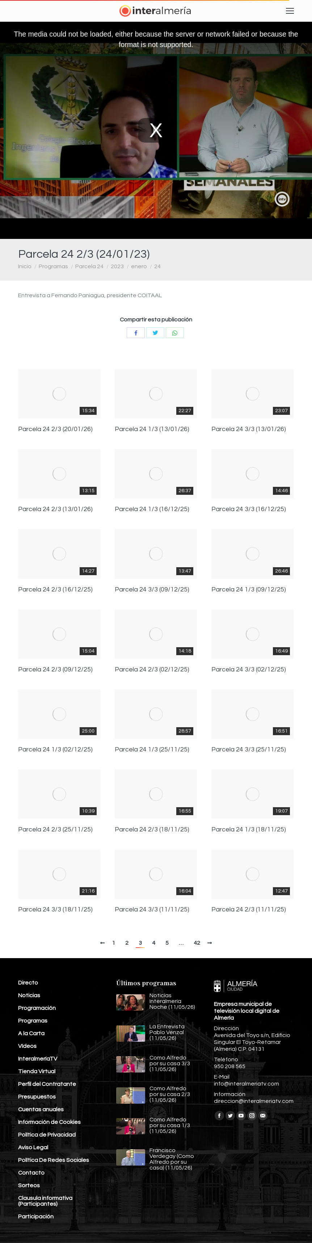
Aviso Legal (33, 1147)
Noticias (29, 995)
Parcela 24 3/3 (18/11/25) (55, 909)
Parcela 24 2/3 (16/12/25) (55, 589)
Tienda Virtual (36, 1071)
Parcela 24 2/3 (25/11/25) (55, 829)
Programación (37, 1008)
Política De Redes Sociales (53, 1160)
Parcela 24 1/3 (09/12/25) (248, 589)
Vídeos (27, 1046)
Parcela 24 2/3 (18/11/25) (152, 829)
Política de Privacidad (47, 1135)
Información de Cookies (49, 1122)
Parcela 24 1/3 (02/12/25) (55, 749)
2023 (117, 266)
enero (139, 266)
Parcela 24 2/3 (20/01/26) (55, 429)
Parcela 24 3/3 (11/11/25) (152, 909)
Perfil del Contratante (47, 1084)
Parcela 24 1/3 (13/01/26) (152, 429)
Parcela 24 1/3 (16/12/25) (152, 509)
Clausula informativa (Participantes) (45, 1201)
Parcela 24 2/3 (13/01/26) (55, 509)
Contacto (31, 1173)
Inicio (24, 266)
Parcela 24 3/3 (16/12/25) (248, 509)
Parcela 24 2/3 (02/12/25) (152, 669)
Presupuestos (37, 1097)
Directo (28, 983)
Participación (36, 1216)
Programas (53, 266)
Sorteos (29, 1185)
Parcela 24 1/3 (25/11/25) (152, 749)
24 (157, 266)
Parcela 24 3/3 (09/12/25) (152, 589)
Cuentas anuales (41, 1109)
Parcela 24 (89, 266)
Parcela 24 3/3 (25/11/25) (248, 749)
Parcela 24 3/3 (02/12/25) (248, 669)
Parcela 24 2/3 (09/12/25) (55, 669)
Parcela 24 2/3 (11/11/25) (248, 909)
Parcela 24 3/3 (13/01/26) (248, 429)
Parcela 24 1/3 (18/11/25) (248, 829)
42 (197, 943)
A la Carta (31, 1033)
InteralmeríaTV (37, 1059)
